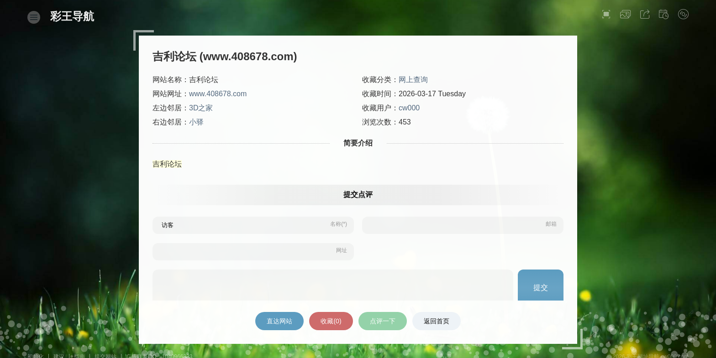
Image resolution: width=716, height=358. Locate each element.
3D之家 (201, 108)
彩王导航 (72, 16)
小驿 (196, 122)
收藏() (331, 321)
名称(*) (338, 224)
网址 (341, 250)
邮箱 (551, 224)
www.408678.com (218, 94)
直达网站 (279, 321)
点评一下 (382, 321)
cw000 (409, 108)
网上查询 (413, 79)
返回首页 (436, 321)
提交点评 (358, 194)
